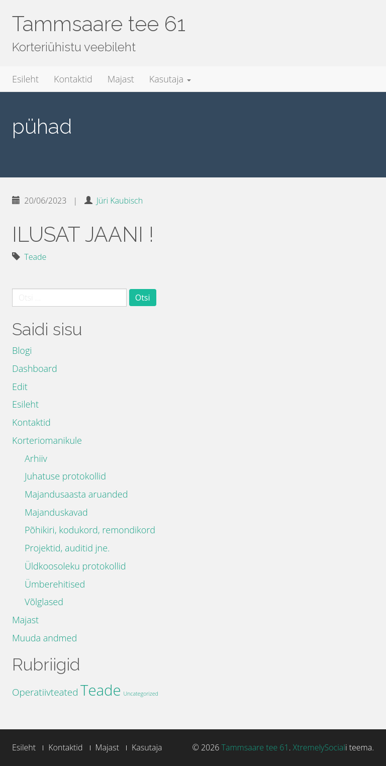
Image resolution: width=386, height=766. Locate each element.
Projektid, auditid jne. (67, 548)
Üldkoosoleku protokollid (75, 566)
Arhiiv (36, 458)
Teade (35, 256)
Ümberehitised (55, 584)
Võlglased (44, 602)
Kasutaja (170, 79)
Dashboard (34, 368)
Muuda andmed (44, 638)
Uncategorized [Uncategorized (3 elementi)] (140, 693)
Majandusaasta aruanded (76, 494)
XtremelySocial (319, 747)
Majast (121, 79)
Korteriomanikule (47, 440)
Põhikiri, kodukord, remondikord (90, 530)
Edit (20, 386)
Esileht (25, 79)
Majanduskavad (56, 512)
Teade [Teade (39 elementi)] (100, 690)
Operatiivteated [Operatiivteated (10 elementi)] (45, 692)
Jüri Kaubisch (119, 200)
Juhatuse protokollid (65, 476)
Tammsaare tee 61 (98, 24)
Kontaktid (73, 79)
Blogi (22, 350)
